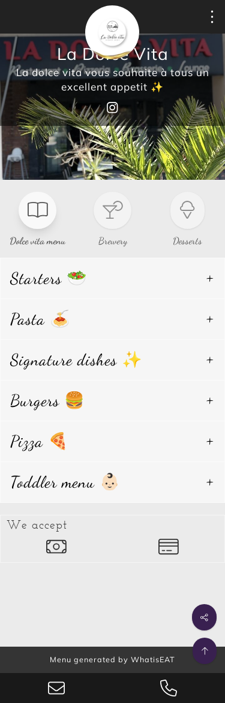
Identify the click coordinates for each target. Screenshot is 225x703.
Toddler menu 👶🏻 (65, 482)
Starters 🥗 (49, 278)
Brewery (112, 240)
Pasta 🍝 (40, 319)
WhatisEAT (153, 659)
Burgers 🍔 (47, 401)
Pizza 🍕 (39, 441)
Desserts (187, 240)
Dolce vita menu (37, 240)
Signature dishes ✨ (76, 360)
